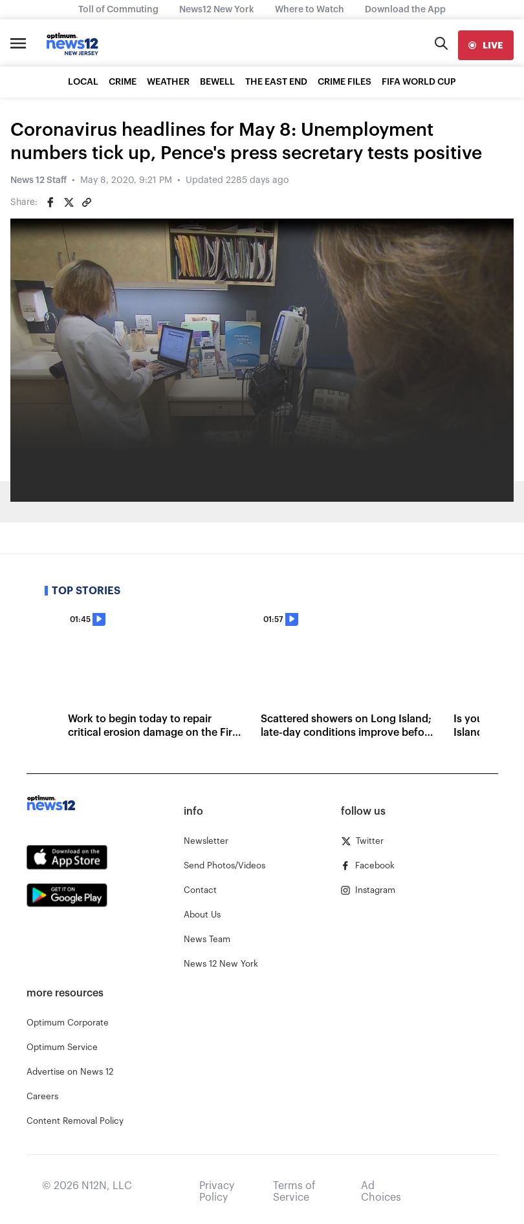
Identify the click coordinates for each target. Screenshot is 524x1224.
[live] (486, 45)
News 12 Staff (38, 180)
